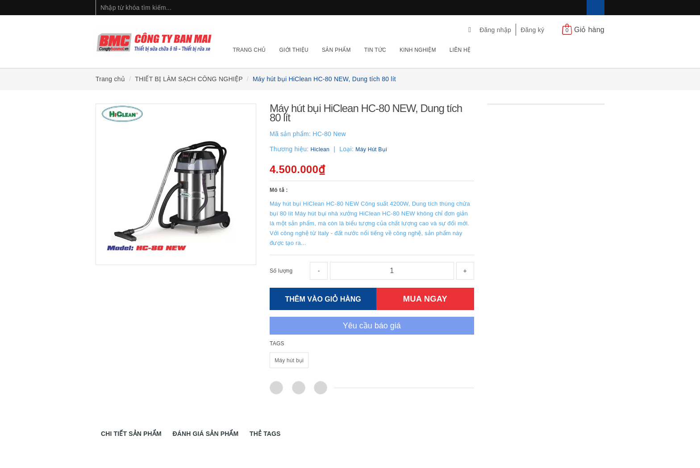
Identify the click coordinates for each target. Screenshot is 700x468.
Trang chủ (249, 50)
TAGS (277, 343)
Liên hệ (460, 50)
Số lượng (281, 271)
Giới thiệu (293, 50)
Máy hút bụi (289, 360)
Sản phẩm (336, 50)
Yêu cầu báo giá (372, 325)
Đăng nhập (495, 29)
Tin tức (375, 50)
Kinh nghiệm (418, 50)
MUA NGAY (425, 298)
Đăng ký (532, 29)
